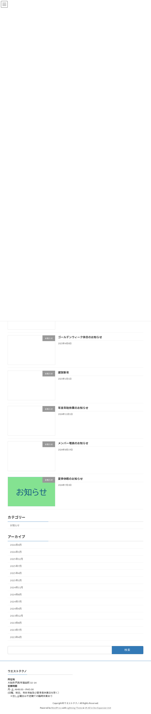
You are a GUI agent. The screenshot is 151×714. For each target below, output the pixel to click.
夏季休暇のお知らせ (70, 478)
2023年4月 (16, 636)
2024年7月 (16, 601)
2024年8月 (16, 594)
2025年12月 (16, 558)
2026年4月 (16, 544)
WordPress (56, 708)
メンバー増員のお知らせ (73, 443)
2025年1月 (16, 580)
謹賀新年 (63, 372)
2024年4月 (16, 608)
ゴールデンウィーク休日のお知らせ (80, 337)
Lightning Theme (75, 708)
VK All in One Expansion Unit (98, 708)
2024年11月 (16, 587)
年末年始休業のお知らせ (73, 407)
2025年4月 (16, 573)
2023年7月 (16, 629)
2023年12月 (16, 615)
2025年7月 (16, 566)
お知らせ (14, 525)
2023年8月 (16, 622)
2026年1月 (16, 551)
